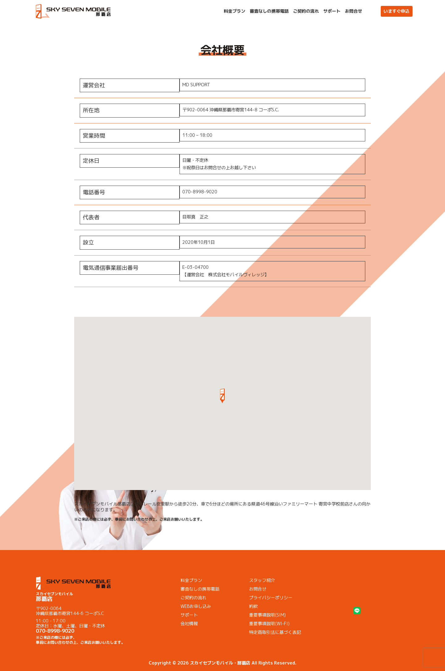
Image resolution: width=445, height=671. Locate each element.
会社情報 (189, 623)
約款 (253, 606)
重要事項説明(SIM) (267, 615)
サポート (332, 11)
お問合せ (353, 11)
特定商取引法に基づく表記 (275, 632)
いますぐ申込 (396, 11)
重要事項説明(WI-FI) (269, 623)
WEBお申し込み (195, 606)
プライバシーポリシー (270, 597)
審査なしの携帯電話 (269, 11)
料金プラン (234, 11)
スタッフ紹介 (262, 580)
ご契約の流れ (306, 11)
